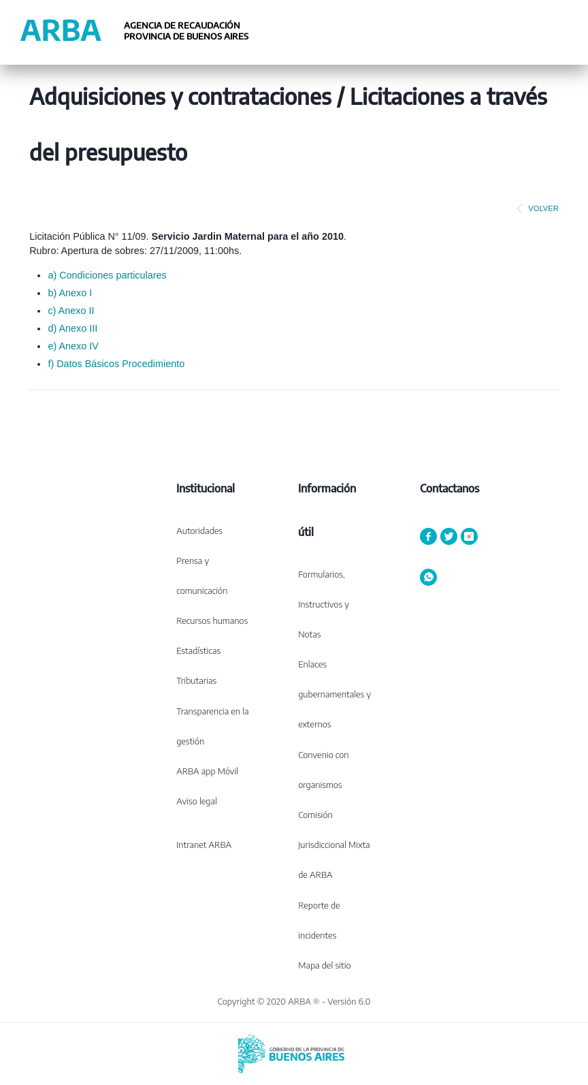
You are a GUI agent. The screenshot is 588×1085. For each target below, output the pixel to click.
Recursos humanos (212, 620)
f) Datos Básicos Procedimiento (116, 363)
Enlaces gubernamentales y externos (334, 694)
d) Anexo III (72, 328)
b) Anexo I (70, 292)
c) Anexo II (71, 310)
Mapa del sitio (324, 965)
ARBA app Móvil (207, 771)
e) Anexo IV (73, 346)
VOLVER (535, 208)
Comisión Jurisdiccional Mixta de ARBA (334, 844)
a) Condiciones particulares (107, 275)
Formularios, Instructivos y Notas (323, 604)
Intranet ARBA (203, 844)
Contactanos (449, 488)
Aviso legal (196, 801)
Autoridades (199, 530)
